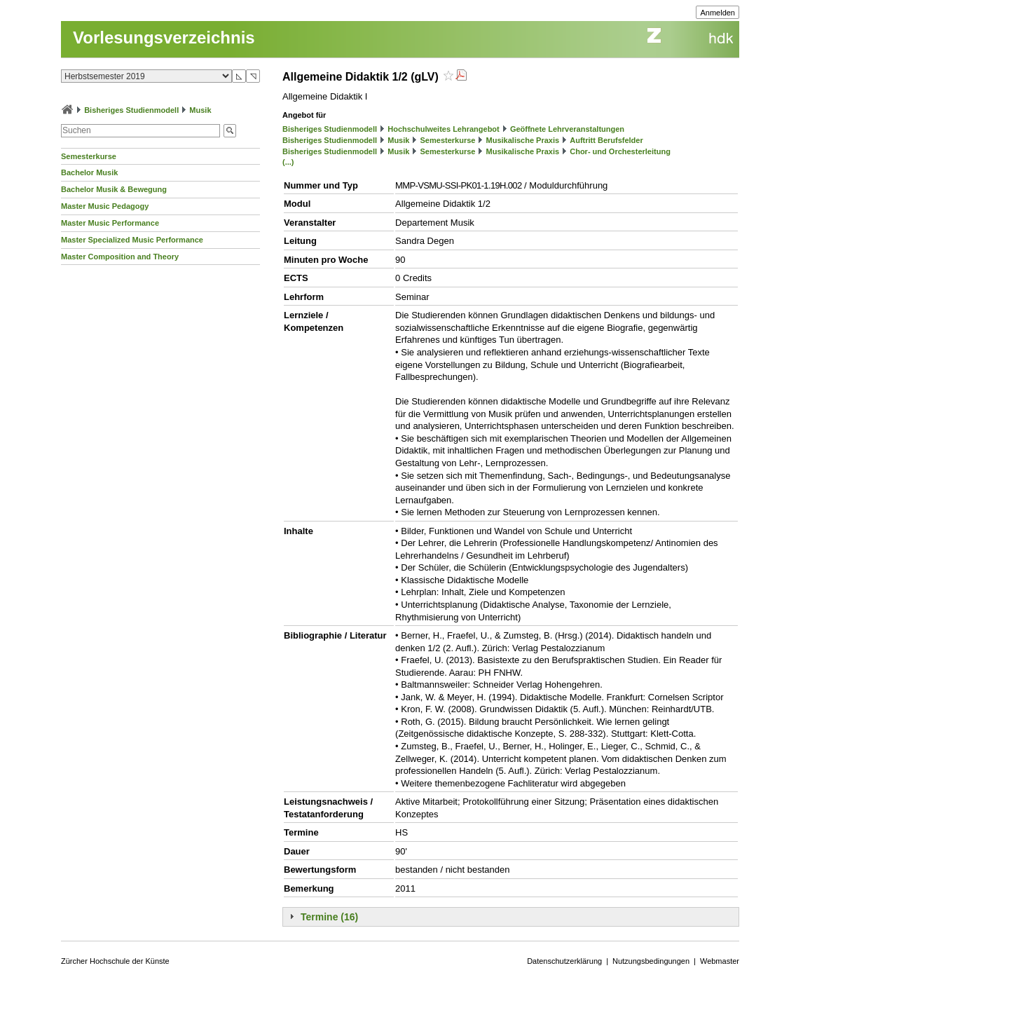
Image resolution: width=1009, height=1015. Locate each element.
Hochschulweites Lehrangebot (443, 129)
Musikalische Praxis (523, 140)
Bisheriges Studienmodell (131, 110)
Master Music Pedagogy (105, 206)
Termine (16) (329, 916)
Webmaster (719, 961)
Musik (200, 110)
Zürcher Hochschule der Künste (115, 961)
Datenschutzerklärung (564, 961)
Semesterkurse (88, 156)
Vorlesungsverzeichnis (164, 37)
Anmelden (717, 12)
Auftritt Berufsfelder (606, 140)
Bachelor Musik (89, 172)
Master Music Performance (110, 223)
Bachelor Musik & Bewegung (114, 189)
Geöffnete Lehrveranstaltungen (567, 129)
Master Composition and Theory (120, 256)
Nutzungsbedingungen (650, 961)
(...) (288, 162)
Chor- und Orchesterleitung (620, 151)
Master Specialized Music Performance (132, 240)
